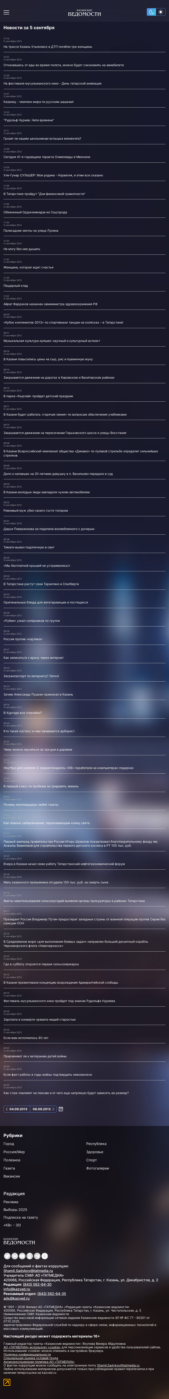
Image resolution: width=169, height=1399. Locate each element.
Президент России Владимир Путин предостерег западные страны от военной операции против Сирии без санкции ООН (84, 921)
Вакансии (12, 1176)
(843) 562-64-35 (51, 1293)
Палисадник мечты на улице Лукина (31, 230)
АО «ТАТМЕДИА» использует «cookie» (32, 1347)
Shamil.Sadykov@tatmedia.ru (28, 1270)
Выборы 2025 (15, 1209)
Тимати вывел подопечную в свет (29, 547)
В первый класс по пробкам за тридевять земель (41, 786)
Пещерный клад (16, 285)
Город (9, 1143)
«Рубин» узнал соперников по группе (32, 620)
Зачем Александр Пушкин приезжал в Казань (38, 694)
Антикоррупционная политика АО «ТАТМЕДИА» (39, 1362)
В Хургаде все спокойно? (23, 713)
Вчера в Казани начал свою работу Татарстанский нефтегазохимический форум (64, 864)
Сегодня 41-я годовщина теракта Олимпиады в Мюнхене (47, 157)
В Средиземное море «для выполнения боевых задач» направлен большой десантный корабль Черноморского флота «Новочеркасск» (76, 944)
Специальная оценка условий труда (31, 1358)
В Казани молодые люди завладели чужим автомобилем (47, 492)
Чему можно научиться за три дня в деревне (38, 749)
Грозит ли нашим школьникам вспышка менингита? (42, 138)
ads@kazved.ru (17, 1298)
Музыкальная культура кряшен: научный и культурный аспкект (52, 341)
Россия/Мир (14, 1152)
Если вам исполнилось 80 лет (26, 1038)
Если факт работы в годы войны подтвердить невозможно (48, 1074)
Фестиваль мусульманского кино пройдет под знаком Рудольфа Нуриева (59, 1001)
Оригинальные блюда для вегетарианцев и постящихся (46, 602)
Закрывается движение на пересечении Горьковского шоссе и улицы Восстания (65, 433)
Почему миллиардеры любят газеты (31, 804)
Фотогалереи (97, 1168)
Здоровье (94, 1152)
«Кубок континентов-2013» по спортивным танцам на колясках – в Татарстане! (63, 322)
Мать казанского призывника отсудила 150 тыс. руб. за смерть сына (56, 882)
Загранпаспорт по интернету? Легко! (31, 676)
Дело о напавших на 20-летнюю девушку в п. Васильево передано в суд (58, 474)
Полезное (12, 1160)
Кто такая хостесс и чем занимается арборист (39, 731)
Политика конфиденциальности (27, 1354)
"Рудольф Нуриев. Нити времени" (29, 120)
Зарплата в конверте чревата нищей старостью (40, 1019)
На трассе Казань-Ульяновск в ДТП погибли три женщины (48, 46)
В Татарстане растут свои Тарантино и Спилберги (41, 584)
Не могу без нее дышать (22, 249)
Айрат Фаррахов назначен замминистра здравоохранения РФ (50, 304)
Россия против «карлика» (23, 639)
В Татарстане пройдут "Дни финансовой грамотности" (44, 194)
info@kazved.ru (17, 1289)
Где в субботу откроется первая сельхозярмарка (41, 964)
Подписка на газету (21, 1217)
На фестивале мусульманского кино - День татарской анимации (52, 83)
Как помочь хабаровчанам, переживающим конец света (47, 823)
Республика (96, 1143)
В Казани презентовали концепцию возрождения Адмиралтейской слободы (61, 982)
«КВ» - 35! (12, 1225)
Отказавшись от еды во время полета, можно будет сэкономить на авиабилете (64, 65)
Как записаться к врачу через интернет (34, 657)
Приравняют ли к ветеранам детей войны (35, 1056)
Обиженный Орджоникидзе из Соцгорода (35, 212)
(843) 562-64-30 (37, 1284)
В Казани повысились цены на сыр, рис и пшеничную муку (48, 359)
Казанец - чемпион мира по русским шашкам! (39, 102)
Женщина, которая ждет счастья (28, 267)
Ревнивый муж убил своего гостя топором (36, 510)
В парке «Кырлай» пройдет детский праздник (38, 396)
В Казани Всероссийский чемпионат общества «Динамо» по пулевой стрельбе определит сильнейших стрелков (81, 453)
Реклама (11, 1202)
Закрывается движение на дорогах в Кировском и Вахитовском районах (59, 377)
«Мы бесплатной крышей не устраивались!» (37, 565)
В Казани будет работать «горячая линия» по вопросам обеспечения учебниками (65, 414)
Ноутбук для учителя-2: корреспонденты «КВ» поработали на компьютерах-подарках (69, 768)
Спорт (91, 1160)
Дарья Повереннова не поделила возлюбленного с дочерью (49, 529)
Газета (9, 1168)
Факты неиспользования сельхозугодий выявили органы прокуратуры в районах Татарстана (74, 901)
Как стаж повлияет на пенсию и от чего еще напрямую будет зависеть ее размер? (66, 1093)
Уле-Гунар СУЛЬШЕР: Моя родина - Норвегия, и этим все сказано (53, 175)
